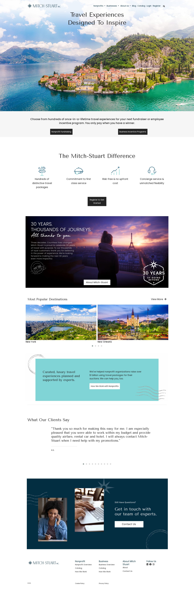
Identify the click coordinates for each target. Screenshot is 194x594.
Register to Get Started (97, 201)
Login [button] (149, 6)
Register (157, 6)
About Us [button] (124, 6)
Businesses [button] (112, 6)
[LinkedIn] (147, 564)
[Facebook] (150, 564)
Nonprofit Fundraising (61, 131)
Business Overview (107, 564)
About (125, 567)
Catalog (78, 568)
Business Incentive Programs (132, 131)
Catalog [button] (141, 6)
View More (158, 299)
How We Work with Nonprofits (105, 386)
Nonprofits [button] (98, 6)
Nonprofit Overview (83, 564)
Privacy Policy (104, 583)
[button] (92, 346)
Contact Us (127, 571)
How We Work (81, 572)
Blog (134, 6)
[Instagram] (153, 564)
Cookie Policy (79, 583)
